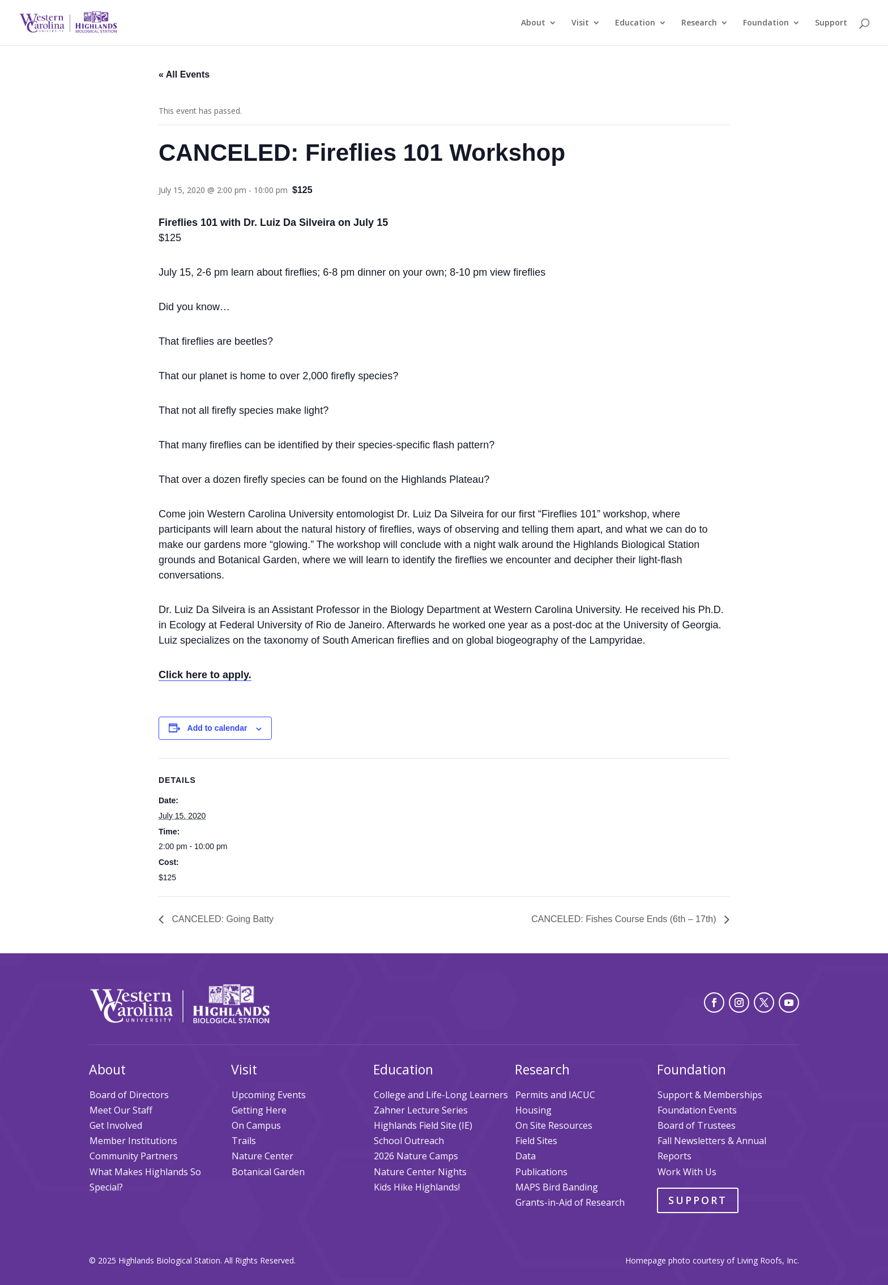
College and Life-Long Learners (441, 1095)
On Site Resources (553, 1125)
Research (699, 23)
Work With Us (687, 1172)
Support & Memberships (710, 1095)
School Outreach (409, 1140)
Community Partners (133, 1156)
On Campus (256, 1125)
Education (635, 23)
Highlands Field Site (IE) (423, 1125)
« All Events (184, 74)
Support (831, 23)
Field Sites (536, 1140)
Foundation (766, 23)
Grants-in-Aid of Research (570, 1202)
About (533, 23)
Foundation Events (697, 1110)
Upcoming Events (269, 1095)
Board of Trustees (697, 1125)
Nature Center (262, 1156)
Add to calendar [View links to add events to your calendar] (217, 728)
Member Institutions (133, 1140)
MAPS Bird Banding (556, 1187)
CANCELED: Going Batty (221, 919)
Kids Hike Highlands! (417, 1187)
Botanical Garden (268, 1172)
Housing (533, 1110)
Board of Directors (129, 1095)
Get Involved (115, 1125)
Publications (541, 1172)
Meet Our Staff (120, 1110)
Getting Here (259, 1110)
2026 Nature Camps (416, 1156)
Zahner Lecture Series (421, 1110)
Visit (580, 23)
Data (525, 1156)
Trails (244, 1140)
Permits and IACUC (555, 1095)
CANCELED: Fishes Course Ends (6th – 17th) (625, 919)
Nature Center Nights (420, 1172)
